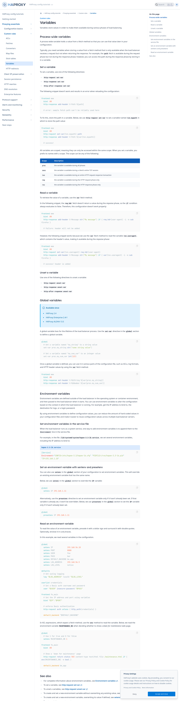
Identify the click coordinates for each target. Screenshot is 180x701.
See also (152, 56)
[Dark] (176, 4)
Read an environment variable (162, 52)
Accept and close (161, 694)
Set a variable (156, 21)
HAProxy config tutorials (52, 13)
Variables (93, 13)
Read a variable (156, 25)
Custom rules (83, 13)
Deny (135, 694)
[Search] (164, 5)
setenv (118, 697)
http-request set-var (72, 685)
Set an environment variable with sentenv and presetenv (163, 47)
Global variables (155, 32)
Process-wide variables (158, 17)
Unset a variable (157, 28)
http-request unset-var (76, 689)
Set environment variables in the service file (163, 40)
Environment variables (106, 681)
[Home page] (14, 4)
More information (148, 688)
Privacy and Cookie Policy (132, 688)
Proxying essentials (69, 13)
